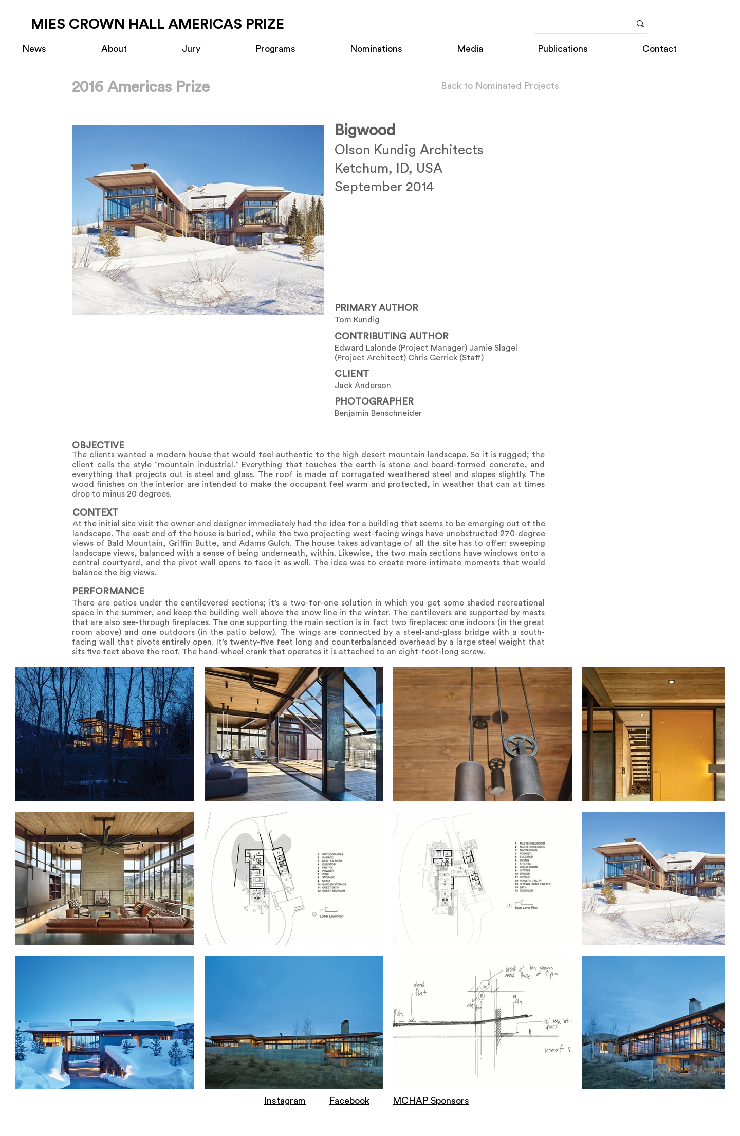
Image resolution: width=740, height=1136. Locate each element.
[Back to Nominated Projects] (500, 86)
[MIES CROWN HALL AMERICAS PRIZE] (157, 24)
